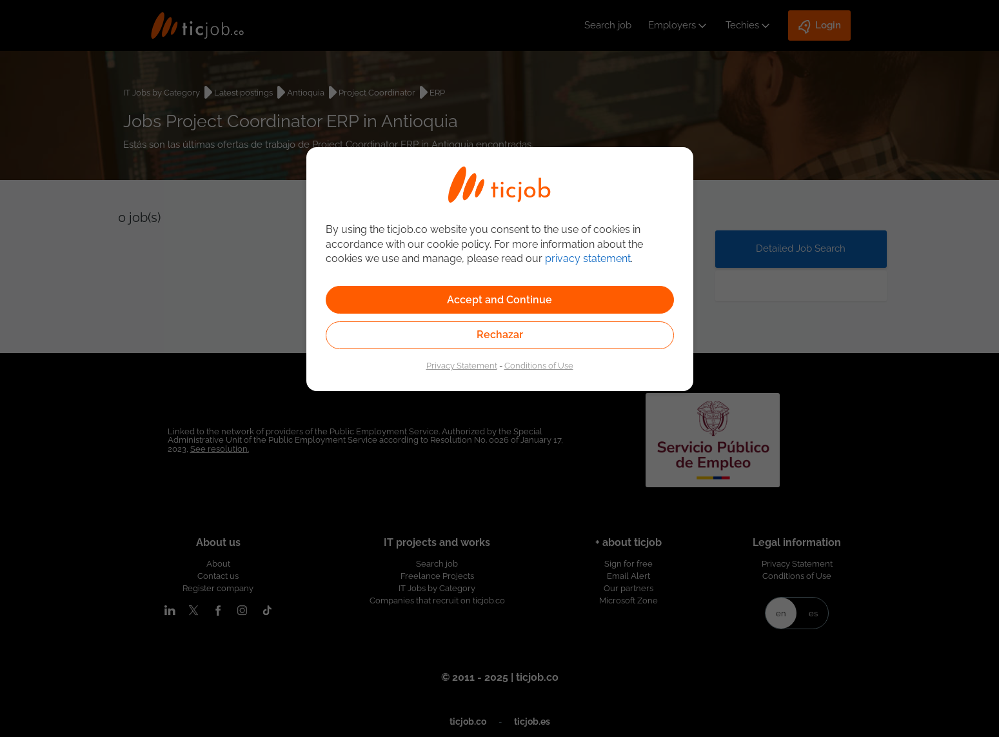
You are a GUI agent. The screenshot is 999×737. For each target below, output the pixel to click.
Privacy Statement (461, 365)
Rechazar (500, 334)
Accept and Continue (499, 300)
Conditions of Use (538, 365)
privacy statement (588, 258)
